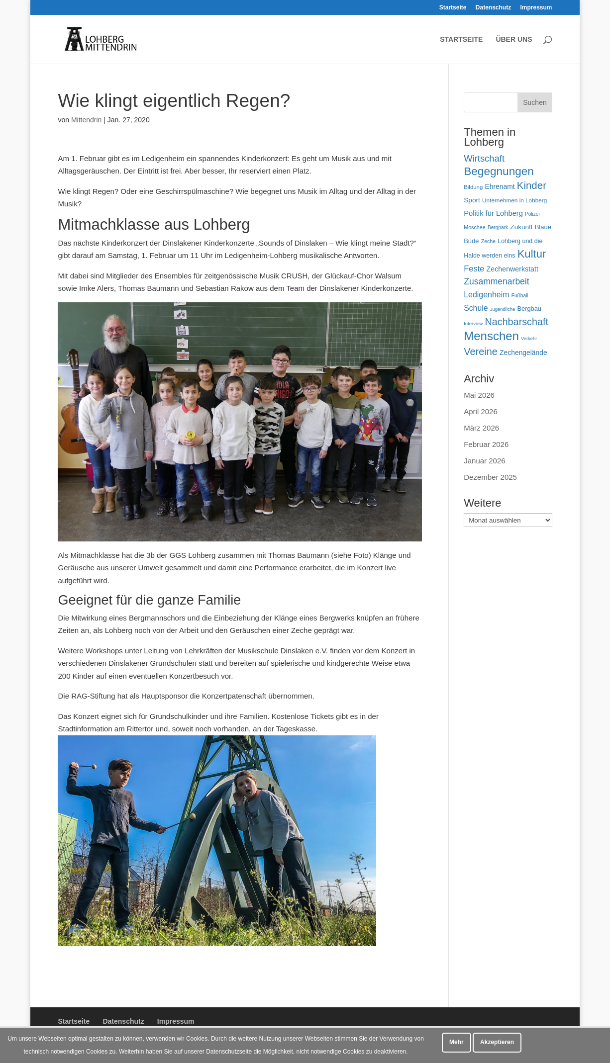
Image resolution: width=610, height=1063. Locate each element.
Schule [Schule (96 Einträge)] (476, 308)
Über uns (514, 39)
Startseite (453, 7)
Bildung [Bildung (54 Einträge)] (473, 187)
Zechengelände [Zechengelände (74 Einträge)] (523, 352)
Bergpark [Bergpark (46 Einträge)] (498, 227)
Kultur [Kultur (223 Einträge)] (531, 254)
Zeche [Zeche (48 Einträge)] (488, 241)
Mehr (456, 1042)
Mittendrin (86, 120)
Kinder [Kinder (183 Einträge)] (531, 185)
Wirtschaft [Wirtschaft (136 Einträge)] (484, 158)
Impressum (536, 7)
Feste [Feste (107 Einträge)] (474, 268)
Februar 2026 (486, 444)
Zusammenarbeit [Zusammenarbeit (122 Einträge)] (496, 281)
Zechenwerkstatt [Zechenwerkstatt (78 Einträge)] (512, 269)
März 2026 (481, 428)
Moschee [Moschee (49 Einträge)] (475, 227)
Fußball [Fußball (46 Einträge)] (519, 295)
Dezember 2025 (490, 477)
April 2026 (481, 411)
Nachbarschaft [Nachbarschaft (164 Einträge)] (516, 321)
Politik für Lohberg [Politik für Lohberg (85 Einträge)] (493, 213)
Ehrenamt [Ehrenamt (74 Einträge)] (499, 186)
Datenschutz (493, 7)
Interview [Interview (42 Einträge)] (473, 323)
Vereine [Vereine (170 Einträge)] (481, 351)
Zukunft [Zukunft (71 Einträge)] (521, 227)
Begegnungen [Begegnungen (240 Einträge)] (499, 171)
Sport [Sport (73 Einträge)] (472, 200)
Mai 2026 (479, 395)
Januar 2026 (484, 460)
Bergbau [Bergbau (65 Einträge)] (529, 308)
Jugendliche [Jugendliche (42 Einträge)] (502, 309)
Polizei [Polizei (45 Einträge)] (532, 214)
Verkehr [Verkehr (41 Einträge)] (529, 338)
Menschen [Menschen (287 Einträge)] (491, 336)
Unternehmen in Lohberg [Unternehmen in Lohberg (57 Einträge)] (514, 200)
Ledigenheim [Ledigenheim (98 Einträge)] (486, 294)
